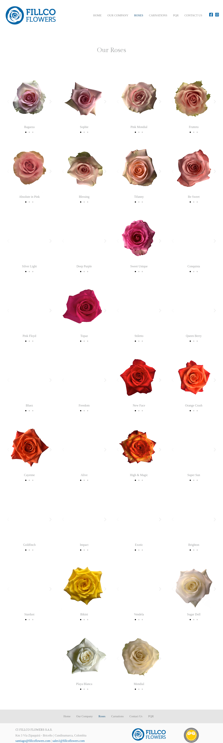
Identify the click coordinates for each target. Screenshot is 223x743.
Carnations (158, 15)
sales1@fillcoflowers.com (69, 740)
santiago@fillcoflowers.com (32, 740)
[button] (8, 101)
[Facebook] (211, 14)
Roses (138, 15)
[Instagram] (217, 14)
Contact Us (193, 15)
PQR (176, 15)
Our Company (117, 15)
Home (97, 15)
